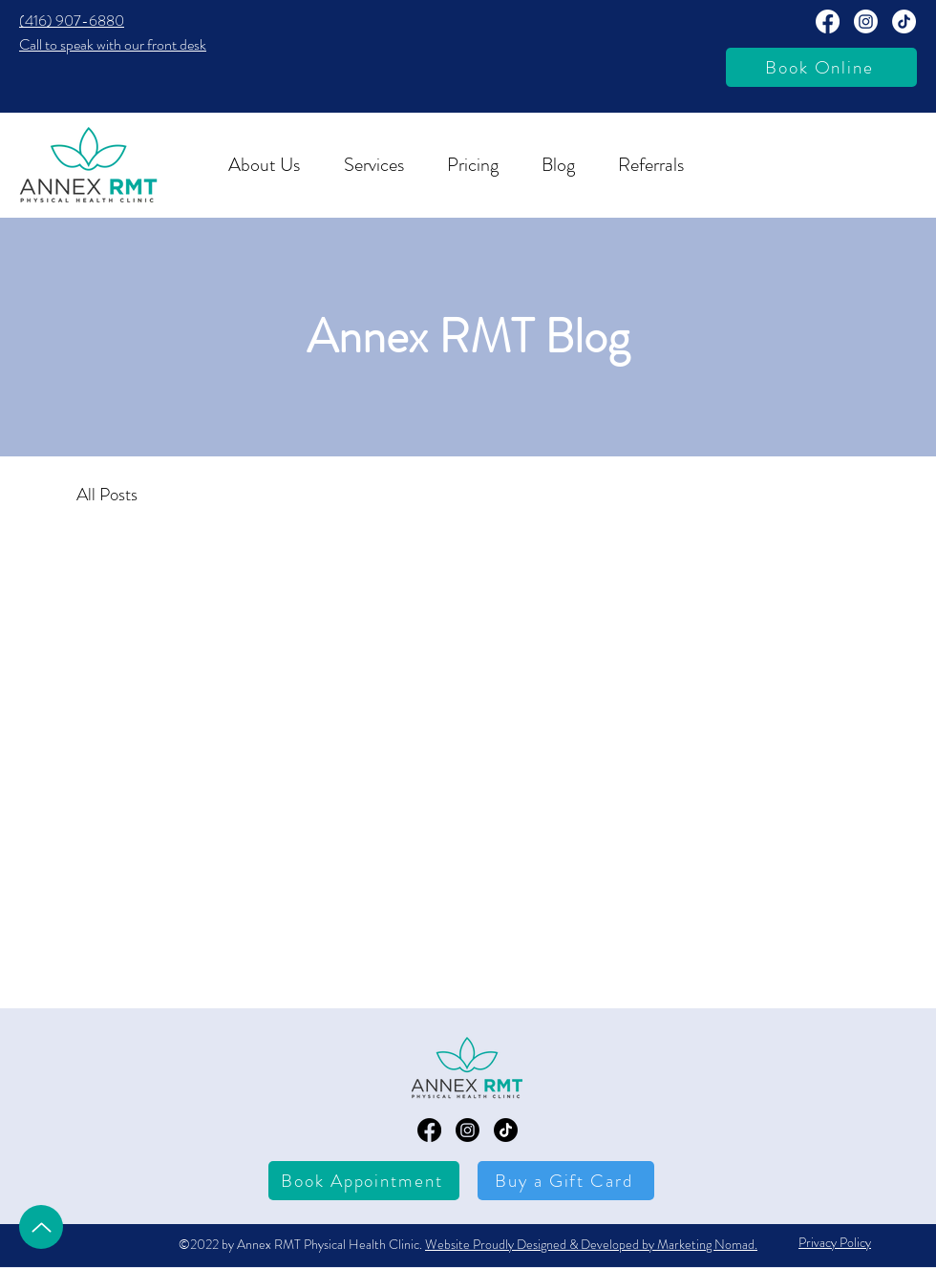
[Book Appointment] (363, 1180)
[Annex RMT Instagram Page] (467, 1130)
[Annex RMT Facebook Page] (828, 21)
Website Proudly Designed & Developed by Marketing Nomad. (591, 1244)
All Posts (107, 494)
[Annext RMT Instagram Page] (866, 21)
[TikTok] (904, 21)
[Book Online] (821, 67)
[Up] (41, 1227)
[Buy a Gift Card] (566, 1180)
